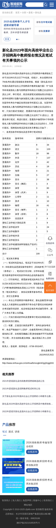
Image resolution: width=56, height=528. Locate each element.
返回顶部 (50, 288)
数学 (17, 153)
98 (48, 153)
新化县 (38, 12)
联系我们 (48, 500)
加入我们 (16, 500)
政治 (17, 145)
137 (48, 158)
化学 (17, 162)
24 (48, 227)
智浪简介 (6, 500)
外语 (17, 158)
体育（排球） (21, 214)
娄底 (31, 12)
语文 (17, 149)
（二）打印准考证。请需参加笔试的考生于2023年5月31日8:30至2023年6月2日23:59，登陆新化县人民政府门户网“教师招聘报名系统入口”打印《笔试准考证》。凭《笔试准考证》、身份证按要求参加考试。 (27, 285)
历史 (17, 166)
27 (48, 175)
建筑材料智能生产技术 (25, 244)
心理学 (18, 197)
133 (48, 149)
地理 (17, 171)
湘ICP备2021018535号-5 (28, 523)
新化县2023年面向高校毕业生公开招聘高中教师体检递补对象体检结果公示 (28, 404)
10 (48, 201)
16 (37, 205)
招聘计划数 (41, 138)
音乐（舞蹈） (21, 184)
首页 (17, 12)
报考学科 (19, 138)
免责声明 (27, 500)
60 (48, 188)
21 (48, 171)
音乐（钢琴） (21, 210)
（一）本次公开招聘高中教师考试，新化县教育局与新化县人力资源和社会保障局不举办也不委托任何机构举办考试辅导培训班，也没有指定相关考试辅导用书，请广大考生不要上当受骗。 (27, 306)
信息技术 (19, 218)
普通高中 (6, 145)
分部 (24, 12)
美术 (17, 201)
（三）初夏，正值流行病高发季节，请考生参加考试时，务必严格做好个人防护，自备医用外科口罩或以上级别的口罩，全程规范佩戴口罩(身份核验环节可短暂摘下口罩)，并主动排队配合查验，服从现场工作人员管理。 (27, 333)
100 (38, 253)
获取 (44, 22)
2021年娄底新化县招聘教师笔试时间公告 (21, 388)
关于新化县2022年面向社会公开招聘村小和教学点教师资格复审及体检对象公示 (28, 396)
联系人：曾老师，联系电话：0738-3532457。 (23, 346)
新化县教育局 (47, 350)
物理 (17, 205)
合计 (4, 253)
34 (48, 145)
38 (48, 179)
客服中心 (37, 500)
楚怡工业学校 (8, 223)
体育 (17, 188)
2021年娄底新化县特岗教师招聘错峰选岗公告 (23, 381)
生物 (17, 175)
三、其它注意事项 (10, 296)
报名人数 (51, 138)
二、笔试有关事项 (10, 258)
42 (48, 162)
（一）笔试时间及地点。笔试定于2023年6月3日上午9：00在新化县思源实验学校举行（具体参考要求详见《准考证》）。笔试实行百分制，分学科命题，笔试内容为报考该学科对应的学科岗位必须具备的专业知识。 (27, 269)
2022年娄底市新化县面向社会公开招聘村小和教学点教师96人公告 (28, 411)
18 (37, 153)
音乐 (17, 179)
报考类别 (6, 138)
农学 (17, 227)
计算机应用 (20, 223)
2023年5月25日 (46, 354)
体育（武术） (21, 192)
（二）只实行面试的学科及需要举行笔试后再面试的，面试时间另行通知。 (27, 319)
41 (48, 205)
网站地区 (28, 505)
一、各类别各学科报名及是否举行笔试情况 (22, 132)
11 (37, 149)
